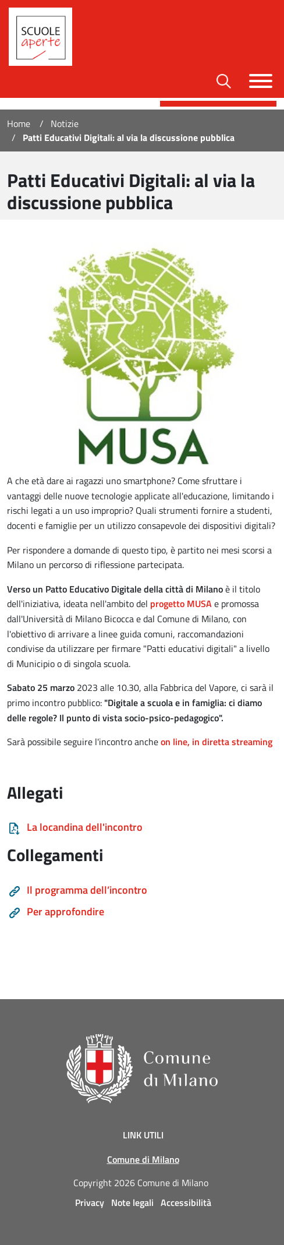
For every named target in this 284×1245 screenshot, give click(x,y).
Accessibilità (186, 1202)
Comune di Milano (143, 1159)
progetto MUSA (181, 604)
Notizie (65, 124)
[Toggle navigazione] (260, 81)
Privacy (89, 1202)
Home (18, 124)
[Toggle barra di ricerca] (223, 81)
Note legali (132, 1202)
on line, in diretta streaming (216, 742)
